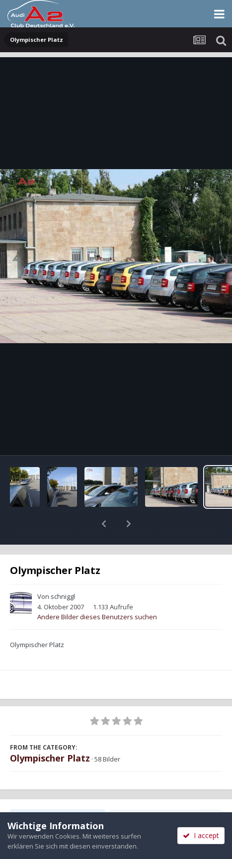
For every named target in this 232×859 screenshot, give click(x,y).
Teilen (58, 791)
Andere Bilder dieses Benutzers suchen (97, 590)
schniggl (63, 570)
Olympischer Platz (50, 732)
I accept (201, 835)
